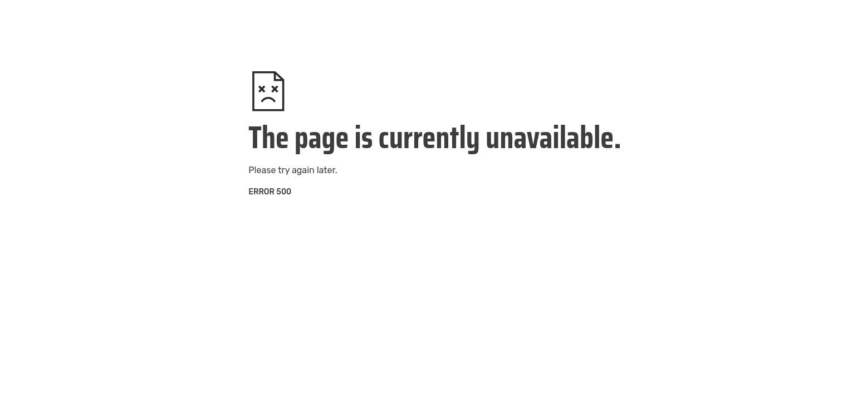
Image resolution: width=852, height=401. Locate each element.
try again (296, 170)
